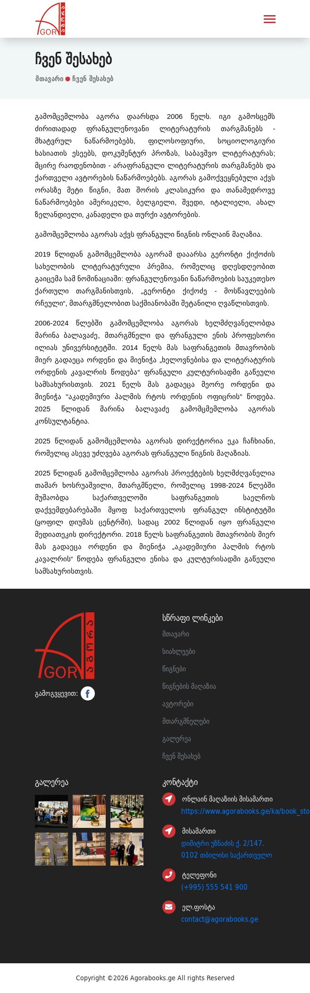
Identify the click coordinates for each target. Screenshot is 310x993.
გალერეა (176, 738)
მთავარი (49, 78)
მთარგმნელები (185, 721)
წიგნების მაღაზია (189, 686)
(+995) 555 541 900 (214, 887)
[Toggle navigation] (270, 20)
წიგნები (174, 669)
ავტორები (177, 703)
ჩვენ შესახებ (93, 78)
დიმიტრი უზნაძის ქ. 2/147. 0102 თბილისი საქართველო (226, 849)
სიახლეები (178, 651)
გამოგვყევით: (65, 693)
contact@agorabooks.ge (219, 919)
